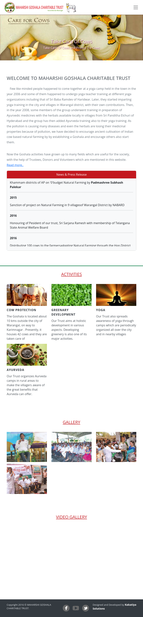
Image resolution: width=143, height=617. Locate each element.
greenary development (63, 312)
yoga (100, 310)
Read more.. (15, 165)
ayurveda (15, 370)
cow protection (21, 310)
